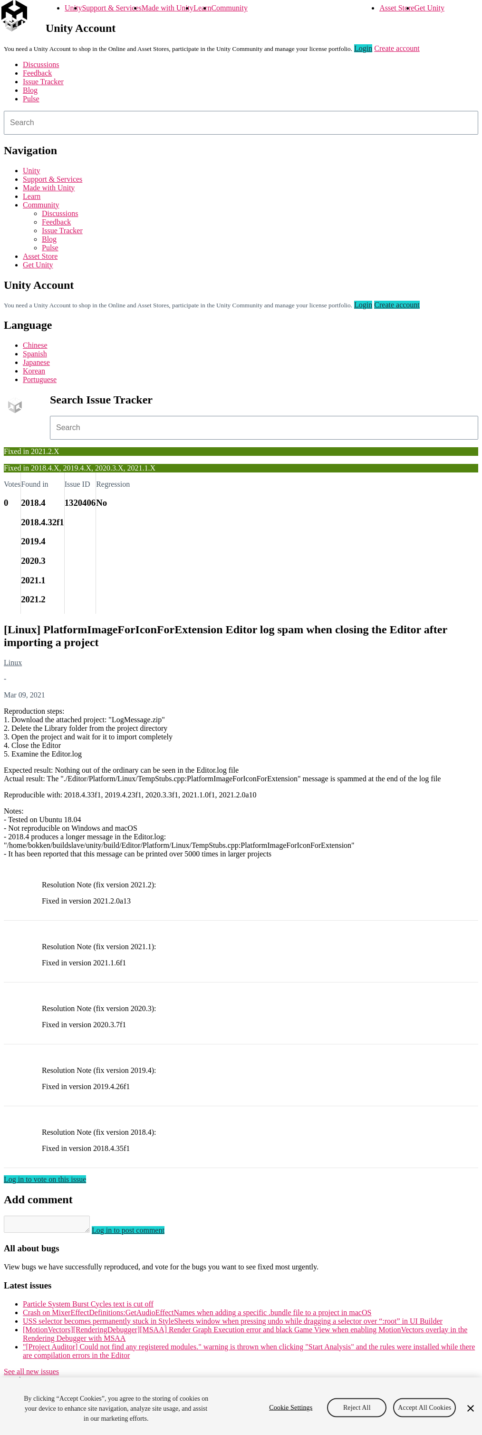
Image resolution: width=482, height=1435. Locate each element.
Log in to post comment (137, 1233)
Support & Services (111, 8)
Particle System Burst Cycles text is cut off (88, 1307)
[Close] (470, 1408)
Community (229, 8)
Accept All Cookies (424, 1407)
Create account (397, 48)
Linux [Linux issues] (13, 663)
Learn (202, 8)
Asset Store (396, 8)
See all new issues (31, 1374)
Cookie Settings (290, 1407)
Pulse (31, 99)
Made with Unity (167, 8)
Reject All (357, 1407)
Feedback (37, 73)
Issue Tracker (43, 82)
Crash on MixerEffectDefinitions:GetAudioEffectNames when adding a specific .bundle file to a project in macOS (197, 1315)
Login (363, 48)
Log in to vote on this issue (45, 1179)
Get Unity (429, 8)
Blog (30, 90)
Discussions (41, 64)
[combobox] (241, 122)
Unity (73, 8)
